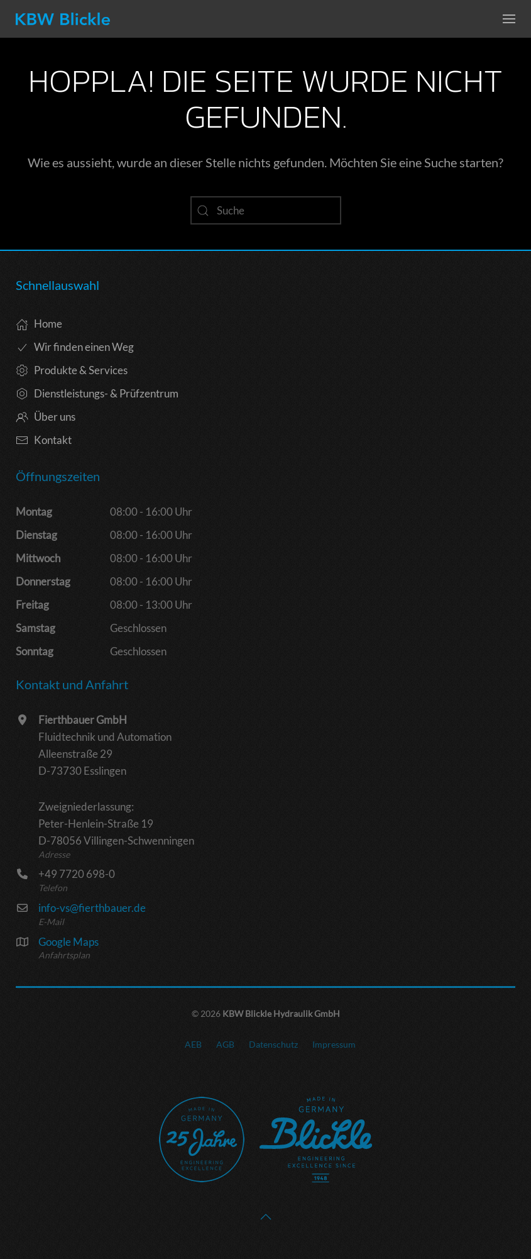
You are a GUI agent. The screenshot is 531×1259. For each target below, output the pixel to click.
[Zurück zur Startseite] (63, 19)
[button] (509, 19)
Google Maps (68, 941)
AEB (193, 1045)
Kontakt (44, 439)
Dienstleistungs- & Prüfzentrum (97, 393)
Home (39, 323)
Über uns (45, 416)
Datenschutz (273, 1045)
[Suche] (265, 210)
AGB (225, 1045)
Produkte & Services (72, 370)
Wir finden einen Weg (75, 346)
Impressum (334, 1045)
